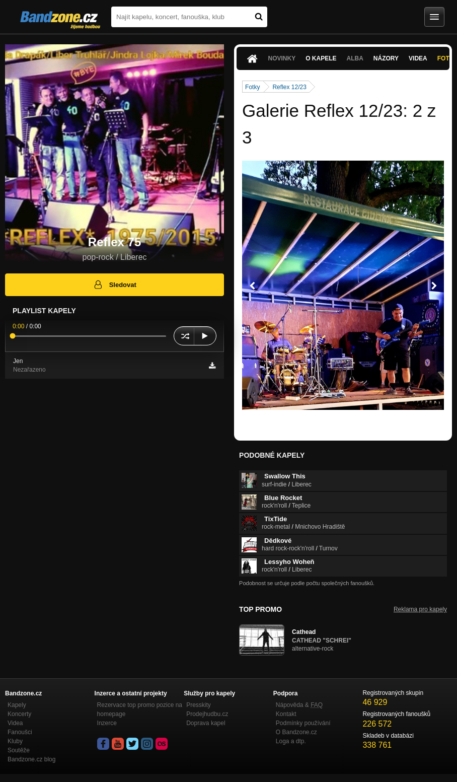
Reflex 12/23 (289, 87)
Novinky (282, 58)
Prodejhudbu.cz (207, 714)
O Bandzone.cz (296, 732)
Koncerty (19, 714)
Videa (418, 58)
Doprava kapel (205, 723)
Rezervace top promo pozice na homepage (139, 709)
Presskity (198, 704)
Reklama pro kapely (420, 609)
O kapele (321, 58)
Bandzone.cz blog (31, 759)
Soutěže (19, 750)
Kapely (17, 704)
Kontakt (286, 714)
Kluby (15, 741)
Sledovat (114, 284)
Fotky (252, 87)
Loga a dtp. (291, 741)
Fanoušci (20, 732)
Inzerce (107, 723)
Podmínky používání (303, 723)
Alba (355, 58)
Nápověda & (299, 704)
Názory (386, 58)
